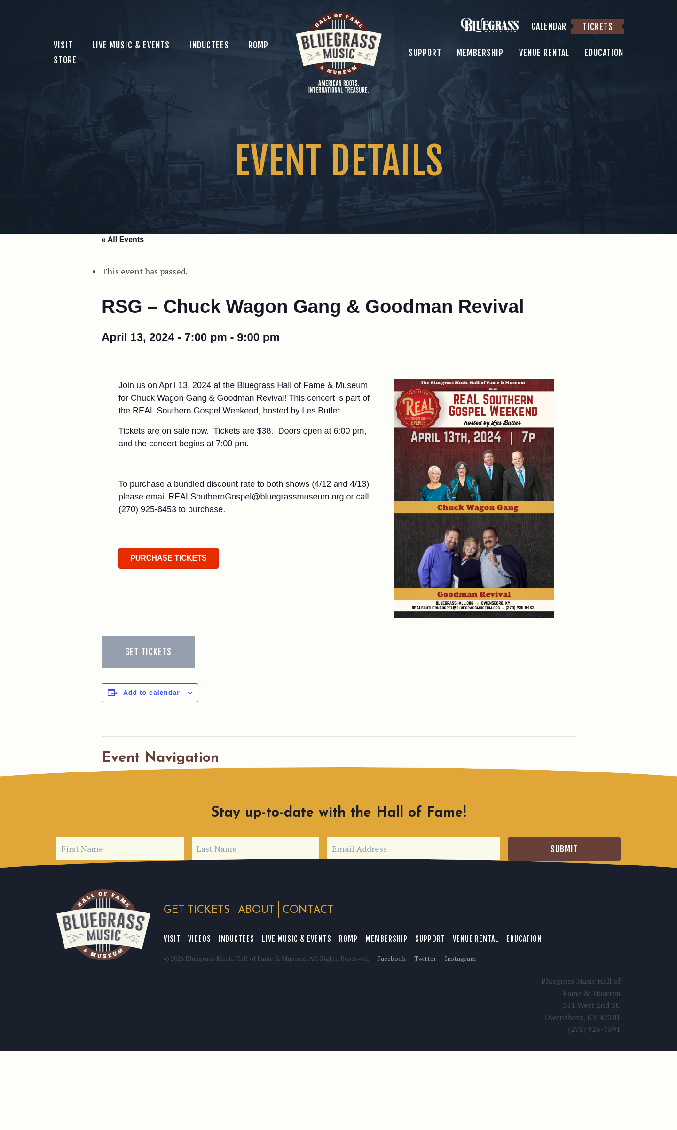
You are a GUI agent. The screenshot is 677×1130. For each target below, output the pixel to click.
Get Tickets (148, 652)
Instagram (460, 957)
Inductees (236, 938)
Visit (172, 938)
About (256, 910)
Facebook (391, 957)
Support (430, 938)
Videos (199, 938)
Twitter (425, 957)
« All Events (123, 239)
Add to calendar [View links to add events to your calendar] (151, 692)
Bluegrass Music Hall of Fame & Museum (103, 924)
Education (524, 938)
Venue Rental (476, 938)
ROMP (348, 938)
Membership (386, 938)
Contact (308, 910)
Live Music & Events (296, 938)
